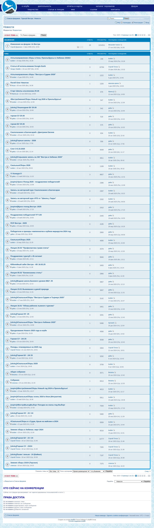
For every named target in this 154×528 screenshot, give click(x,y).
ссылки (93, 9)
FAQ (118, 22)
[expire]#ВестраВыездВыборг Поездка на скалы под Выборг (37, 405)
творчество (33, 9)
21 (149, 35)
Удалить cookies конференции (117, 515)
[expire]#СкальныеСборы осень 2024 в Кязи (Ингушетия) (35, 397)
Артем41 (111, 323)
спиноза (14, 383)
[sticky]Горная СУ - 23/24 (21, 446)
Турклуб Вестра (27, 18)
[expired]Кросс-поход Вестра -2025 (25, 207)
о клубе (25, 6)
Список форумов (13, 18)
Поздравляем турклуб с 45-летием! (26, 256)
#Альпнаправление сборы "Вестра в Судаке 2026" (33, 74)
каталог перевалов (105, 6)
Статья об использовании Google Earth (28, 66)
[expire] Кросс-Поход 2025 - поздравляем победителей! (35, 182)
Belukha (14, 374)
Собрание (14, 380)
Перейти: (110, 481)
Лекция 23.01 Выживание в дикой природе (29, 289)
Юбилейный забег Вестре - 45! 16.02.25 (28, 264)
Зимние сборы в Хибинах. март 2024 (26, 430)
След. (147, 471)
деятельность (44, 6)
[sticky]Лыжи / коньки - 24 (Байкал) (26, 454)
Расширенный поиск (136, 18)
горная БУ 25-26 (17, 124)
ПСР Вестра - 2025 (18, 223)
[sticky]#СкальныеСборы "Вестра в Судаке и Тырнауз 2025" (37, 297)
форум (134, 6)
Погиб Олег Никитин (19, 83)
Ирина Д (15, 94)
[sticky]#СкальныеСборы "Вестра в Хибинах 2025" (33, 322)
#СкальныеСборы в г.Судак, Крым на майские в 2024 (34, 421)
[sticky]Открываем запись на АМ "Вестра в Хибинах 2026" (36, 157)
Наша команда (100, 515)
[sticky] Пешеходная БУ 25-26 (23, 107)
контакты (115, 9)
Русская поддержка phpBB (76, 521)
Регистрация (138, 22)
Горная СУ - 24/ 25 (18, 339)
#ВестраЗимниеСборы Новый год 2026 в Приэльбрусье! (35, 99)
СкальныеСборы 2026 (20, 165)
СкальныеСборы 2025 (20, 240)
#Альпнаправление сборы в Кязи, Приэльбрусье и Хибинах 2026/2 (40, 58)
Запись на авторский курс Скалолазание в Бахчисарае (35, 190)
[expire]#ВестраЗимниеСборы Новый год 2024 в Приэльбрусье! (39, 388)
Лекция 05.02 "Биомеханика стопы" (26, 273)
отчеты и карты (74, 6)
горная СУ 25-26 (17, 116)
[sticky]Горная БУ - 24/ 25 (21, 355)
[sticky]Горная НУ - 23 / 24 (21, 413)
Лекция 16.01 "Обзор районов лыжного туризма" (32, 306)
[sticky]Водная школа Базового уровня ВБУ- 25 (31, 281)
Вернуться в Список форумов (15, 481)
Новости (37, 18)
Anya (13, 85)
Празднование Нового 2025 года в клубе (28, 330)
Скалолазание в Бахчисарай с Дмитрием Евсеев (32, 132)
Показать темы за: (47, 471)
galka (13, 110)
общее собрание (17, 372)
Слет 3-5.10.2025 (17, 149)
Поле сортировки (75, 471)
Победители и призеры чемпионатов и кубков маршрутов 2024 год (40, 231)
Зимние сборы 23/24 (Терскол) (24, 463)
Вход (147, 22)
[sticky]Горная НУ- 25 (19, 314)
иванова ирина (113, 83)
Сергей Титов (113, 67)
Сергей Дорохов (16, 47)
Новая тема (11, 35)
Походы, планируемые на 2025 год (26, 347)
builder (12, 61)
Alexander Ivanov (114, 45)
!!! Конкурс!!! (16, 174)
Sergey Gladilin (15, 69)
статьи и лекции (56, 9)
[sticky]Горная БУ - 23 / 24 (21, 438)
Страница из (127, 35)
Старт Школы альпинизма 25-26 (24, 91)
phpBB (73, 519)
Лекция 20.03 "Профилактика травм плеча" (29, 248)
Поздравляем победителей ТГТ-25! (26, 215)
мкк (73, 9)
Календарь (127, 22)
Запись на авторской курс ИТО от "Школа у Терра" (33, 198)
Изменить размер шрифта (147, 18)
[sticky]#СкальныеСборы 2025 (24, 364)
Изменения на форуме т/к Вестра (25, 44)
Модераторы (17, 30)
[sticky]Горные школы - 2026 (23, 140)
